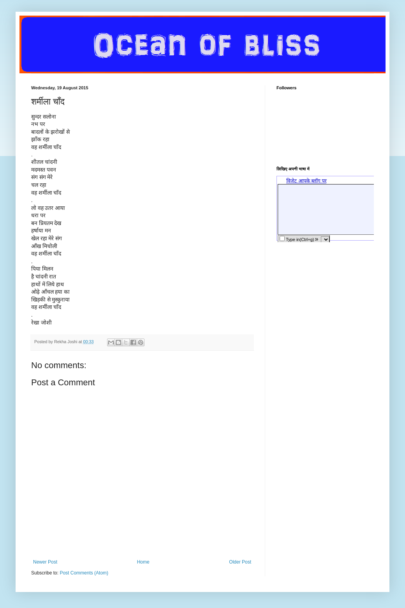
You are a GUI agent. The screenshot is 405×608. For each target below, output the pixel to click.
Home (143, 562)
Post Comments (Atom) (84, 573)
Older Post (240, 562)
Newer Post (45, 562)
